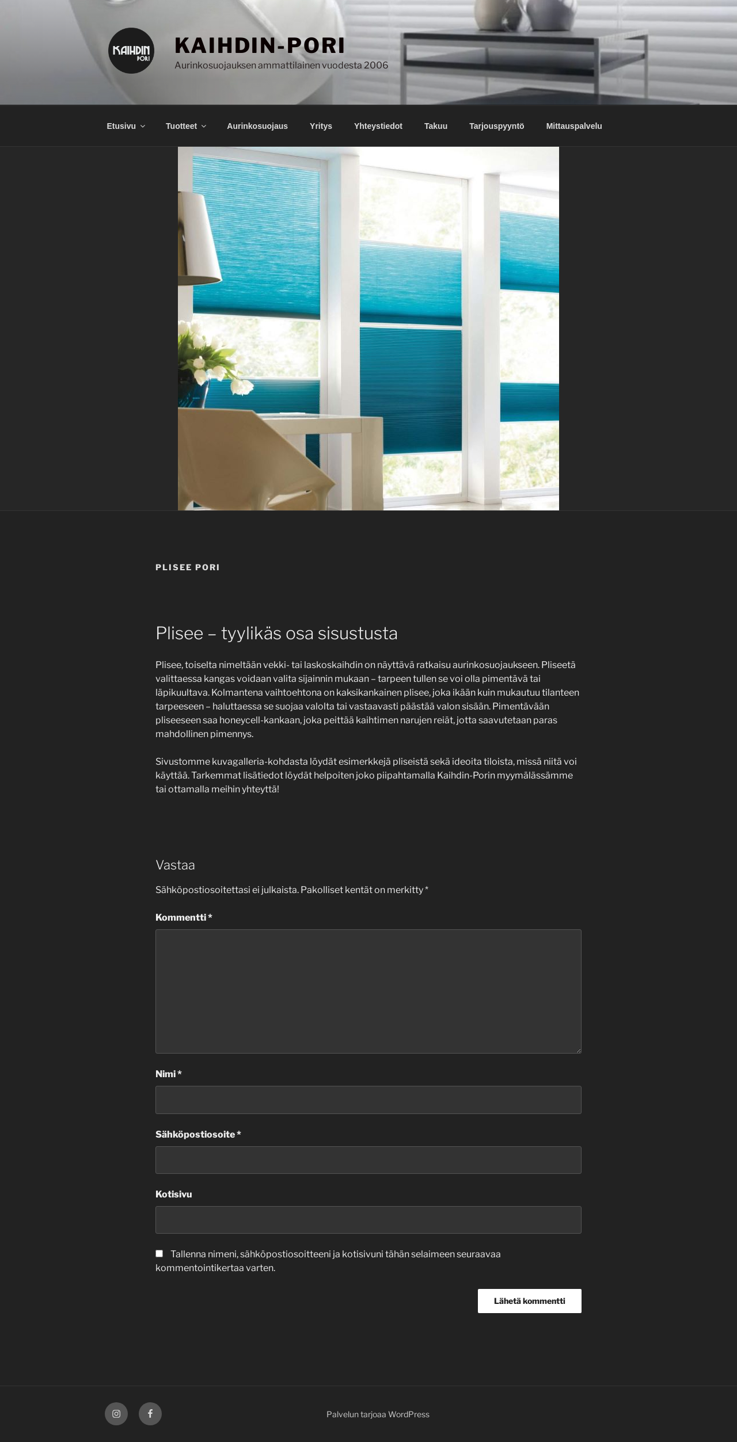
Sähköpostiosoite (198, 1134)
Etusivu (127, 126)
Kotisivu (173, 1194)
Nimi (168, 1074)
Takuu (435, 126)
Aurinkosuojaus (257, 126)
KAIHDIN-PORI (260, 45)
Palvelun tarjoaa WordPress (378, 1414)
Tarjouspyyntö (496, 126)
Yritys (321, 126)
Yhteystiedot (378, 126)
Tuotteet (187, 126)
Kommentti (183, 917)
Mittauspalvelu (574, 126)
